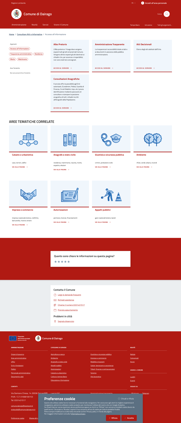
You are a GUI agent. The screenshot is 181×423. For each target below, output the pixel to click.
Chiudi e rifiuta (127, 398)
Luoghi (132, 376)
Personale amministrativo (20, 373)
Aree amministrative (18, 358)
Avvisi (132, 361)
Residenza (38, 54)
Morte (12, 59)
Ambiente (54, 358)
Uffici (13, 361)
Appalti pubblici (56, 365)
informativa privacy (78, 413)
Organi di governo (17, 354)
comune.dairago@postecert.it (22, 406)
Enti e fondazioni (17, 365)
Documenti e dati (17, 376)
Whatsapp (135, 393)
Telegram (146, 393)
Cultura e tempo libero (59, 376)
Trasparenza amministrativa (20, 54)
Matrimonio (22, 59)
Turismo (93, 373)
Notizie (132, 354)
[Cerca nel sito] (167, 14)
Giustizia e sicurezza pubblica (100, 354)
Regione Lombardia (18, 3)
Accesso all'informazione (19, 48)
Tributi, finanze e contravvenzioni (102, 369)
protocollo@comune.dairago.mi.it (23, 409)
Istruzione (148, 25)
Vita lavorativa (95, 376)
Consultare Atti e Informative (29, 34)
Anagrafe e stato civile (59, 361)
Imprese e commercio (98, 358)
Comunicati (134, 358)
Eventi (132, 380)
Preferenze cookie (17, 418)
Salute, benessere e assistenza (101, 365)
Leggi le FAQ (55, 393)
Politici (13, 369)
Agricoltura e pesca (58, 354)
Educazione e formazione (60, 380)
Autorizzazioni (56, 369)
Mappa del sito (34, 418)
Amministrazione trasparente (101, 393)
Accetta (130, 417)
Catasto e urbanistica (58, 373)
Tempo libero (135, 25)
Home (11, 34)
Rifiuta (114, 417)
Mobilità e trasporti (97, 361)
